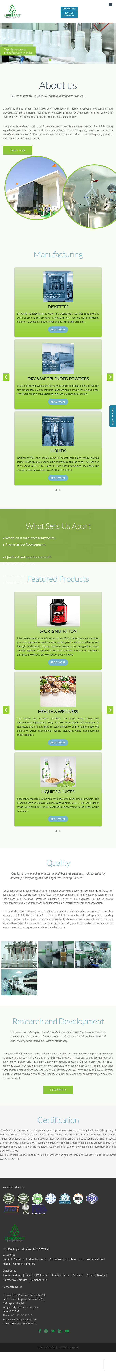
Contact (18, 1260)
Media (6, 1260)
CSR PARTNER (69, 9)
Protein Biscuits (95, 1271)
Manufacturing (37, 1255)
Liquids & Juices (60, 1271)
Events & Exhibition (91, 1255)
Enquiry (30, 1260)
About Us (19, 1255)
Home (6, 1255)
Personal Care (39, 1276)
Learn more (17, 150)
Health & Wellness (36, 1271)
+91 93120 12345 (21, 1312)
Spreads (77, 1271)
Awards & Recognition (63, 1255)
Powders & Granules (15, 1276)
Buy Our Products (69, 14)
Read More (58, 329)
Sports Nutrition (12, 1271)
